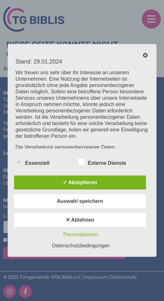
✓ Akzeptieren (80, 182)
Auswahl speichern (80, 201)
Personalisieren (80, 234)
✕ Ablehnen (80, 220)
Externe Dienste (102, 162)
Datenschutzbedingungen (80, 245)
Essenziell (32, 162)
